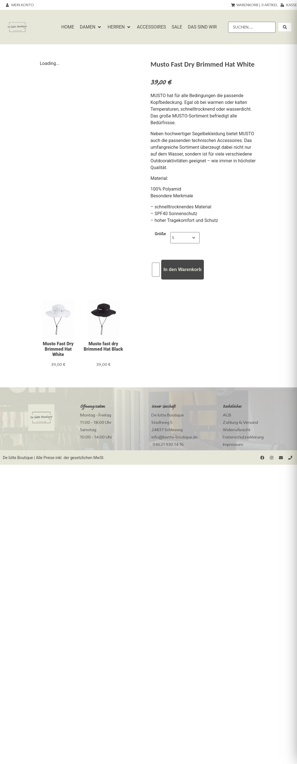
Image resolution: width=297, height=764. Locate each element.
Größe (160, 234)
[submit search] (284, 27)
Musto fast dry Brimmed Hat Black (103, 346)
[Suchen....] (252, 27)
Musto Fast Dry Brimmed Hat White (58, 349)
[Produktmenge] (156, 270)
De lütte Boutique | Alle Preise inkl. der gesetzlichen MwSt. (53, 457)
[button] (91, 27)
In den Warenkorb (182, 269)
